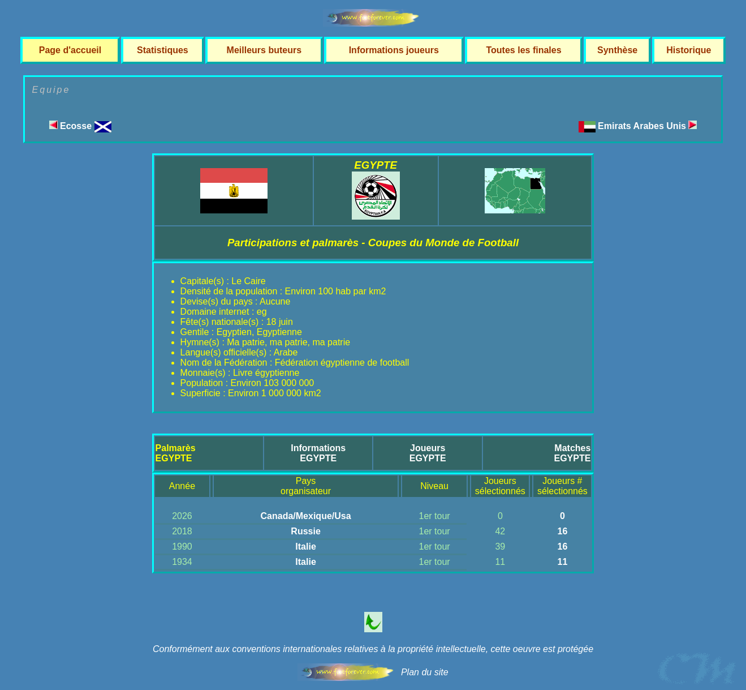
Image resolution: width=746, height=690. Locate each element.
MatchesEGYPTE (572, 453)
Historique (688, 50)
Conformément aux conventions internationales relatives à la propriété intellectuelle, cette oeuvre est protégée (373, 649)
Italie (305, 546)
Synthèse (617, 50)
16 (562, 531)
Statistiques (162, 50)
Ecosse (80, 126)
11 (562, 562)
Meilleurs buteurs (264, 50)
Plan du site (425, 672)
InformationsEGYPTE (318, 453)
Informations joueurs (394, 50)
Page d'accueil (70, 50)
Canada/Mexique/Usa (306, 516)
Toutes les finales (523, 50)
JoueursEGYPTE (427, 453)
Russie (305, 531)
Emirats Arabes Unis (647, 126)
